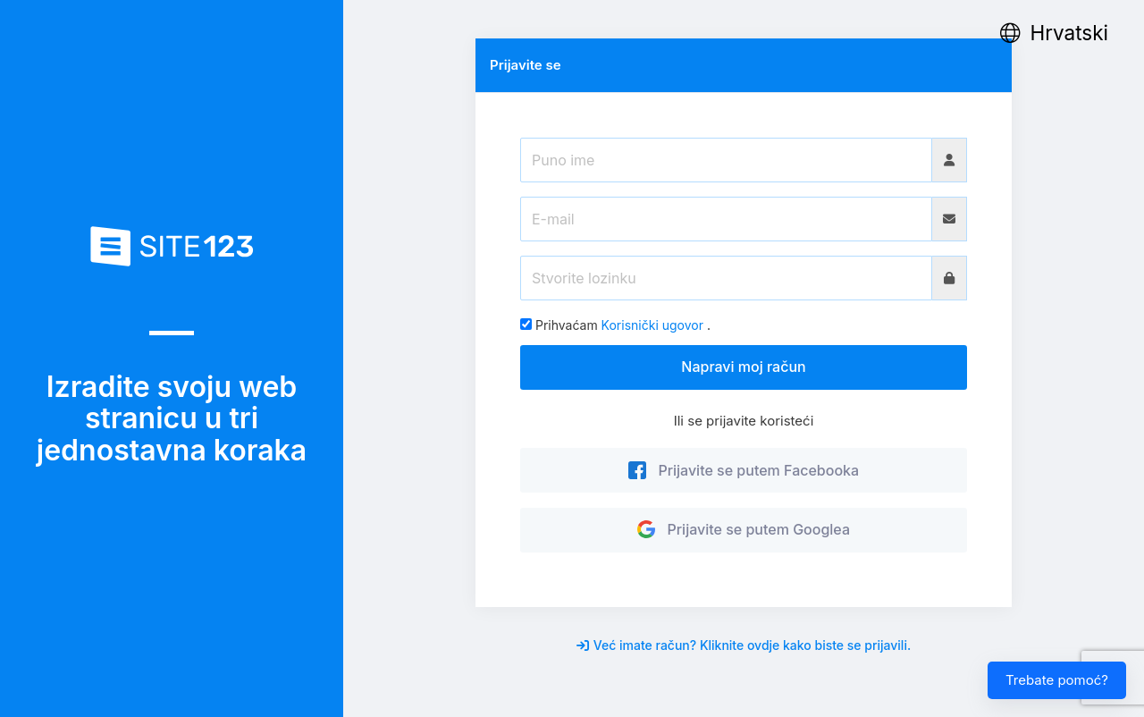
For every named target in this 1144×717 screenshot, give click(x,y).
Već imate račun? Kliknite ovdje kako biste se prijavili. (743, 645)
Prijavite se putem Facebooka (743, 470)
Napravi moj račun (743, 366)
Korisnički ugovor (652, 325)
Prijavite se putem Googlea (743, 529)
